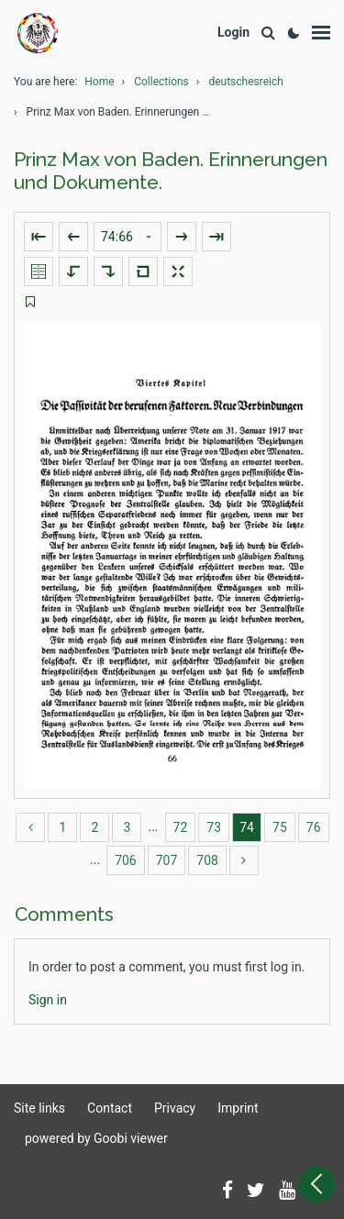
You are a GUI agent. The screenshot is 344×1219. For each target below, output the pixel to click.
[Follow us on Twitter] (256, 1191)
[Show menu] (321, 33)
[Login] (233, 32)
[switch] (30, 302)
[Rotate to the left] (73, 271)
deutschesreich (245, 81)
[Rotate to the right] (108, 271)
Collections (161, 81)
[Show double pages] (38, 271)
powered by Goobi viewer (96, 1138)
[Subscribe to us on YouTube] (287, 1191)
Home (99, 81)
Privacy (174, 1108)
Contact (109, 1108)
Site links (39, 1108)
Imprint (237, 1108)
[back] (30, 827)
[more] (244, 860)
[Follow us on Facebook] (227, 1191)
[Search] (268, 33)
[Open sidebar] (316, 1184)
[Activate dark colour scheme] (293, 33)
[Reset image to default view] (143, 271)
